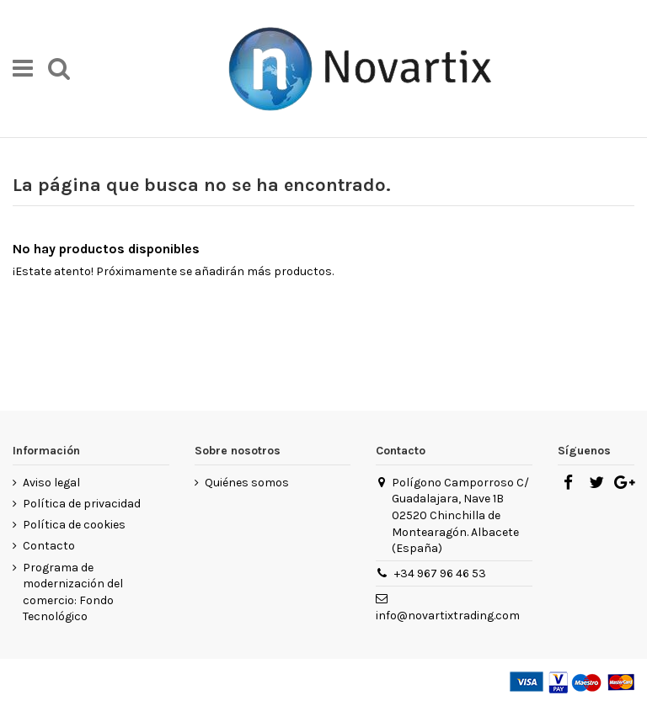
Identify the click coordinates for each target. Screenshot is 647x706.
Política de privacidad (82, 503)
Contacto (49, 546)
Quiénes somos (247, 482)
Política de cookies (74, 525)
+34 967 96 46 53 (440, 573)
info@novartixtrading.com (448, 615)
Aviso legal (51, 482)
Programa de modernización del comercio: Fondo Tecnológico (73, 592)
